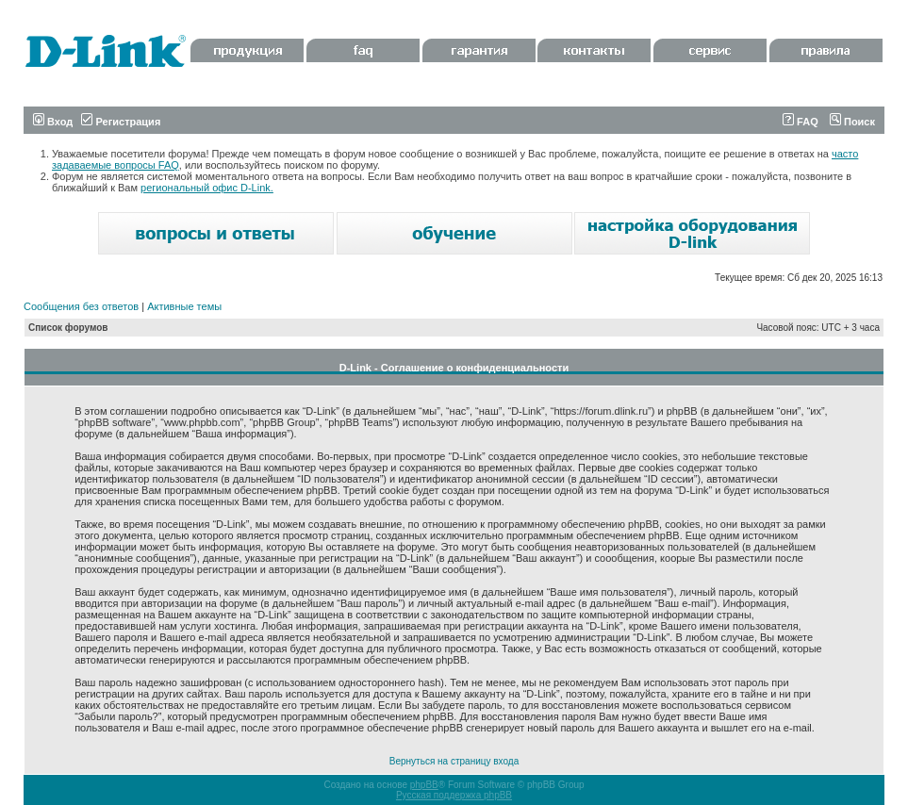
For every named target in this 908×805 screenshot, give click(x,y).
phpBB (424, 785)
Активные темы (184, 306)
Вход (53, 121)
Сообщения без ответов (81, 306)
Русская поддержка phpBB (454, 795)
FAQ (800, 121)
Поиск (852, 121)
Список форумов (68, 327)
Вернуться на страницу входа (454, 761)
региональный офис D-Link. (206, 187)
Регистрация (120, 121)
